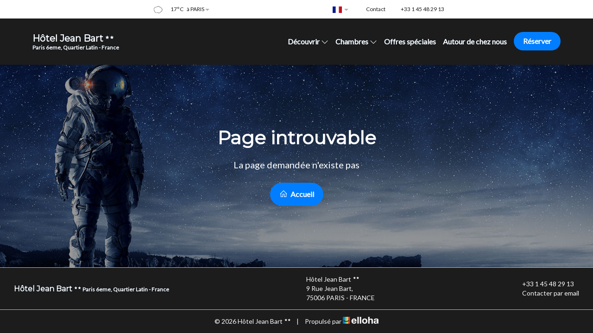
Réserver (537, 41)
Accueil (296, 194)
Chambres (356, 41)
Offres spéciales (410, 41)
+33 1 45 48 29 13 (542, 284)
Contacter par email (545, 293)
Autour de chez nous (475, 41)
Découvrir (308, 41)
